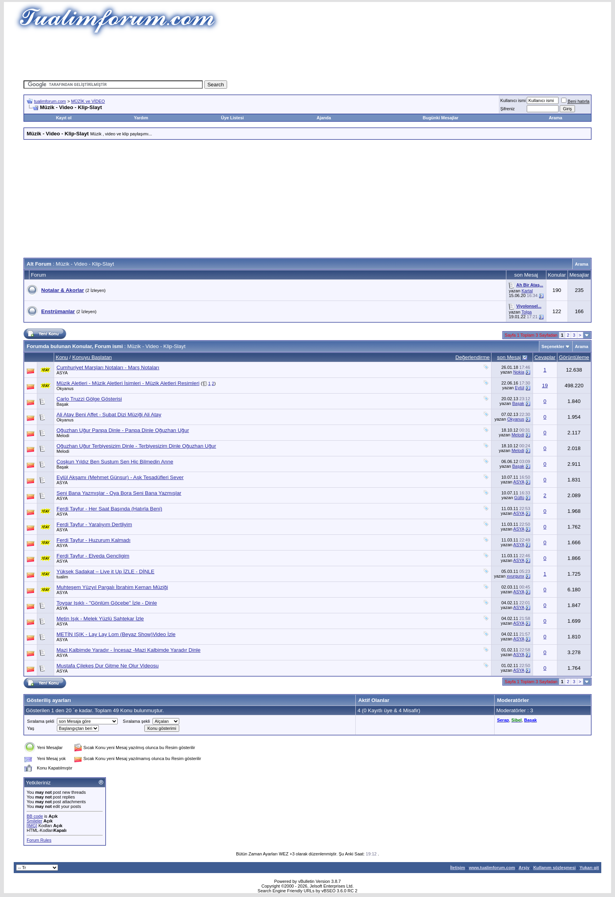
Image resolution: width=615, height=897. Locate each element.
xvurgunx (515, 576)
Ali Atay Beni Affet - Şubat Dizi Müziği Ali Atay (108, 415)
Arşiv (524, 867)
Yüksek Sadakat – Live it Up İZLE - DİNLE (105, 571)
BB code (35, 816)
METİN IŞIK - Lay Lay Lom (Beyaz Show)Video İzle (115, 634)
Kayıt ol (64, 117)
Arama (555, 117)
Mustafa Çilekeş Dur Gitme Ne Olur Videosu (107, 666)
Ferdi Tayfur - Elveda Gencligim (92, 556)
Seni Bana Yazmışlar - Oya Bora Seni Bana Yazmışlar (118, 493)
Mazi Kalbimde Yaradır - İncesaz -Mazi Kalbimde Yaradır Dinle (128, 650)
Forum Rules (39, 840)
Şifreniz (507, 108)
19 (545, 385)
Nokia (518, 372)
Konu (62, 357)
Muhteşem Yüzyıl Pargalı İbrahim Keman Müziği (112, 587)
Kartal (527, 290)
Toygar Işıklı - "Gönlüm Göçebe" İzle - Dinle (106, 603)
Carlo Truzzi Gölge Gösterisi (89, 399)
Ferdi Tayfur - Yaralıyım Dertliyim (94, 524)
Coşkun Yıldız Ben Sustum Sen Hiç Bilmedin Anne (114, 462)
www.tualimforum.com (492, 867)
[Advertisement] (307, 57)
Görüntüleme (574, 357)
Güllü (519, 497)
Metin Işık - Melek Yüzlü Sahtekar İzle (100, 619)
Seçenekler (553, 346)
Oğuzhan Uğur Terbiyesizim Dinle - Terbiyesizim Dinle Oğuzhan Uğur (136, 446)
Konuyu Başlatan (92, 357)
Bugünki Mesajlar (441, 117)
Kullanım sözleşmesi (554, 867)
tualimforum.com (50, 101)
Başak (62, 404)
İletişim (457, 867)
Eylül (519, 387)
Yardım (141, 117)
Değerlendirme (472, 357)
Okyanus (64, 388)
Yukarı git (589, 867)
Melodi (62, 435)
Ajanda (324, 117)
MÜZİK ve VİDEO (88, 101)
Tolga (526, 312)
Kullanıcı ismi (513, 100)
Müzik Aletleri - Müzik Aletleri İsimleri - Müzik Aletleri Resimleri (127, 383)
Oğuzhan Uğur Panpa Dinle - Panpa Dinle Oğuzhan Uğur (122, 430)
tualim (62, 576)
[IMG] (32, 825)
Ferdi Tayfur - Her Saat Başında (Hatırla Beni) (109, 509)
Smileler (34, 821)
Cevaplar (545, 357)
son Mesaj (509, 357)
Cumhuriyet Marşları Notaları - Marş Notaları (107, 367)
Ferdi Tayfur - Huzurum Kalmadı (93, 540)
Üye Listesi (232, 117)
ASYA (62, 372)
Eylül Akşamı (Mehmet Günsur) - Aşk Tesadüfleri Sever (120, 477)
